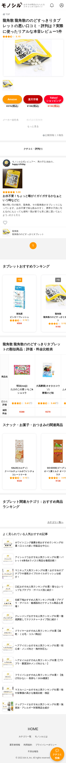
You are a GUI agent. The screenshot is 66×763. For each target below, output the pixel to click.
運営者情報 (15, 745)
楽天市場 (33, 99)
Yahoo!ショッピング (53, 99)
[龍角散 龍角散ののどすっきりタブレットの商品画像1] (33, 57)
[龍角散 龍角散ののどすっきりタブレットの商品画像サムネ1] (8, 85)
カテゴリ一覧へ (55, 522)
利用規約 (28, 745)
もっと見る (33, 126)
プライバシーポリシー (46, 745)
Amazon (12, 99)
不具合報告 (33, 751)
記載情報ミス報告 (53, 135)
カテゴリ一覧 (25, 736)
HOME (33, 729)
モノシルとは (41, 736)
